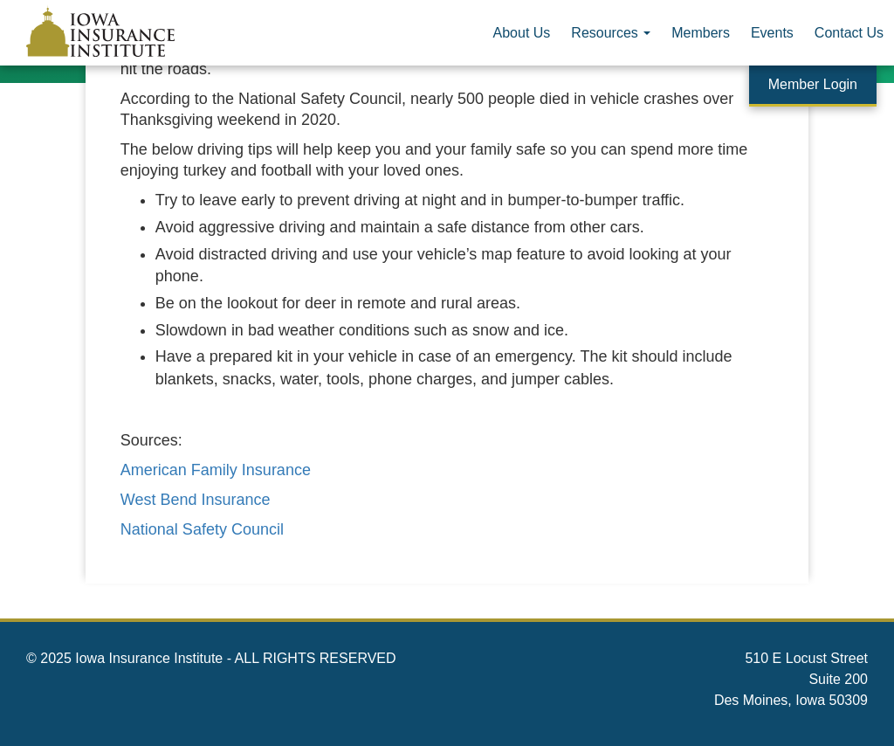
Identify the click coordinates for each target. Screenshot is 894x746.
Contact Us (849, 32)
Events (772, 32)
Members (700, 32)
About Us (522, 32)
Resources (610, 32)
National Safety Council (202, 529)
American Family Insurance (215, 470)
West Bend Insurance (195, 499)
